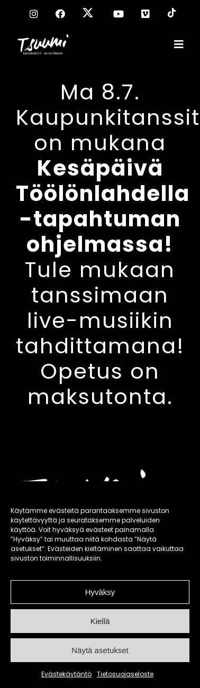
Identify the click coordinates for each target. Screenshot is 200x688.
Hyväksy (100, 592)
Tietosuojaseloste (125, 673)
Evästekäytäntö (66, 673)
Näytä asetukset (100, 650)
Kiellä (100, 621)
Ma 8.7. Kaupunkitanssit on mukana (108, 168)
